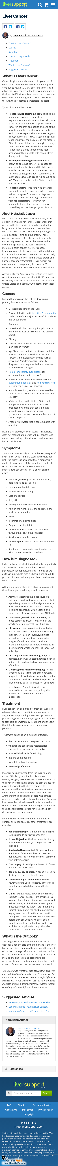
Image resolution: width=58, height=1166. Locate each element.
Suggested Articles (18, 69)
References (14, 1069)
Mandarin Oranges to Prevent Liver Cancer (31, 1011)
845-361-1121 (29, 1122)
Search (46, 1093)
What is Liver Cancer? (20, 43)
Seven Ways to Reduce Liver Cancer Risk (29, 1002)
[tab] (29, 1069)
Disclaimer (27, 1109)
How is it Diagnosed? (19, 56)
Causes (12, 47)
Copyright (29, 1114)
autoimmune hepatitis (20, 382)
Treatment (14, 60)
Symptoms (14, 51)
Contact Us (11, 1109)
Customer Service (42, 1105)
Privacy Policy (45, 1109)
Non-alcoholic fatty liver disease (25, 371)
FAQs (9, 1105)
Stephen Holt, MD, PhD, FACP (28, 35)
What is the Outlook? (19, 65)
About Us (22, 1105)
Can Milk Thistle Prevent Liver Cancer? (28, 1006)
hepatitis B (37, 313)
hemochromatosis (46, 382)
